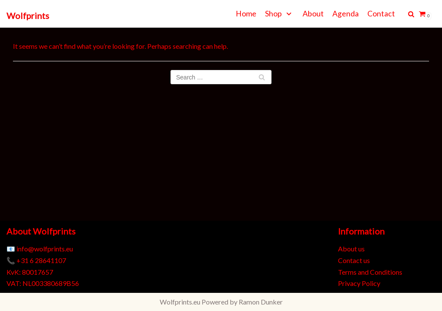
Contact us (354, 260)
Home (246, 13)
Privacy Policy (359, 283)
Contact (381, 13)
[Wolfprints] (27, 16)
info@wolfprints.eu (44, 248)
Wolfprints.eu (180, 302)
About (313, 13)
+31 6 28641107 (41, 260)
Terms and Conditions (370, 272)
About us (351, 248)
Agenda (345, 13)
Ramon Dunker (261, 302)
